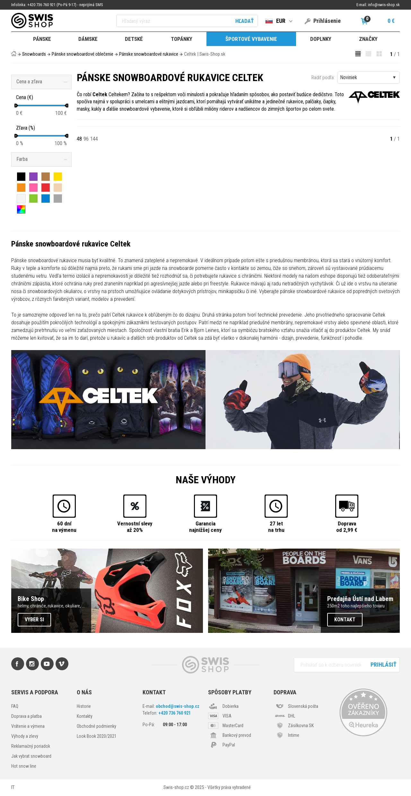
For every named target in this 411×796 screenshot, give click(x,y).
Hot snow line (23, 766)
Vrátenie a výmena (28, 726)
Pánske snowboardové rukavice (148, 54)
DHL (291, 715)
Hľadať (244, 21)
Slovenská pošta (303, 706)
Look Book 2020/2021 (97, 736)
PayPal (229, 744)
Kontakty (84, 716)
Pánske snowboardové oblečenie (82, 54)
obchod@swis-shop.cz (177, 706)
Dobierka (231, 706)
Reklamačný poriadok (30, 746)
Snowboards (34, 54)
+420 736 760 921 (174, 713)
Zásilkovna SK (301, 725)
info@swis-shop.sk (384, 4)
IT (12, 787)
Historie (84, 706)
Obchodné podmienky (96, 726)
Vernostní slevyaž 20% (135, 526)
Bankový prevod (237, 735)
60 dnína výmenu (64, 526)
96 (86, 139)
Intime (293, 735)
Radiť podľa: (323, 77)
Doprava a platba (26, 716)
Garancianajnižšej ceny (205, 526)
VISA (227, 715)
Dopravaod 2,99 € (346, 526)
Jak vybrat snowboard (31, 756)
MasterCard (233, 725)
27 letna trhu (276, 526)
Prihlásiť (384, 664)
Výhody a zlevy (24, 736)
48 (79, 139)
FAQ (14, 706)
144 (94, 139)
